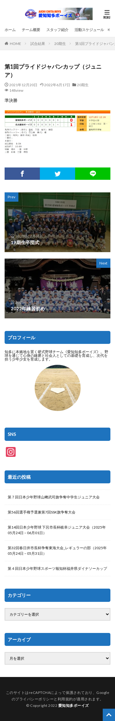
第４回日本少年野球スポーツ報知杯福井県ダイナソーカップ (57, 568)
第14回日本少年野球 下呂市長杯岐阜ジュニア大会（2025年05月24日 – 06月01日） (57, 530)
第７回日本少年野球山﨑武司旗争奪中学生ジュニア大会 (54, 497)
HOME (15, 43)
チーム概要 (31, 29)
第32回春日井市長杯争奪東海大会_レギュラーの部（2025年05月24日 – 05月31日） (57, 551)
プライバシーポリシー (34, 699)
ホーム (10, 29)
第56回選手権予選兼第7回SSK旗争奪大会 (41, 512)
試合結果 (37, 43)
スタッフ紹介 (57, 29)
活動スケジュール (89, 29)
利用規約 (65, 699)
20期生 (60, 43)
